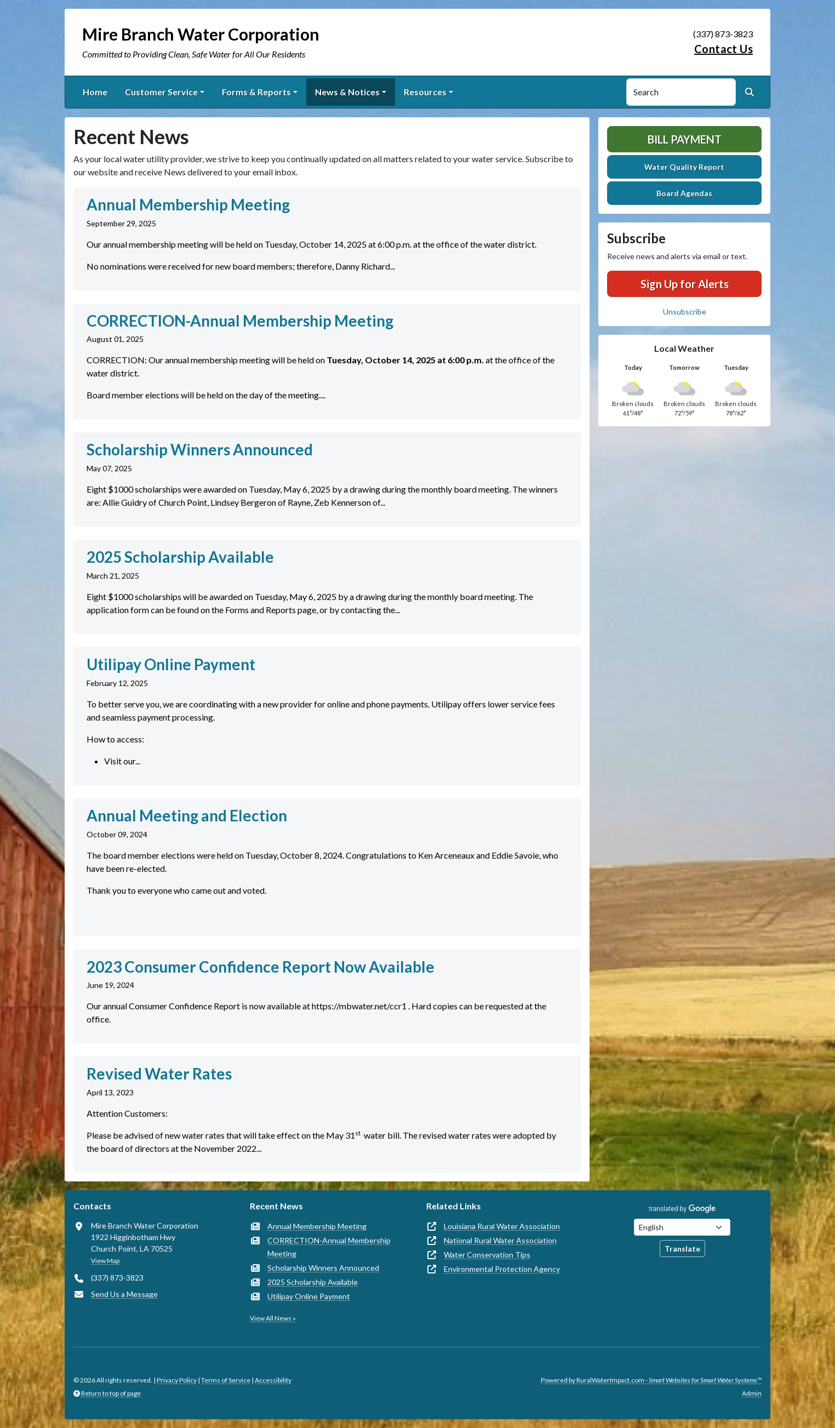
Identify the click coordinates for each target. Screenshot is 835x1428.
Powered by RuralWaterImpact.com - (651, 1380)
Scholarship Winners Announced (323, 1267)
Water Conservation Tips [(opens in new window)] (487, 1254)
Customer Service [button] (161, 92)
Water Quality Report (684, 167)
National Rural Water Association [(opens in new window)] (500, 1240)
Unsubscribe (684, 311)
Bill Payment (685, 139)
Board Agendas (684, 193)
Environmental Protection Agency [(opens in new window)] (502, 1268)
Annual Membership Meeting (317, 1226)
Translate (682, 1248)
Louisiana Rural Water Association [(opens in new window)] (502, 1226)
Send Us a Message (124, 1294)
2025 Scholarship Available (312, 1282)
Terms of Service (225, 1380)
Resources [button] (425, 92)
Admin (752, 1393)
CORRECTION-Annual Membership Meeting (329, 1247)
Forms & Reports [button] (256, 92)
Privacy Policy (177, 1380)
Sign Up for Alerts (684, 283)
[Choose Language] (682, 1227)
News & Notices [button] (347, 92)
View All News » (273, 1318)
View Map (105, 1260)
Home (95, 92)
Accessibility (273, 1380)
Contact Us (723, 48)
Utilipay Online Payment (308, 1296)
